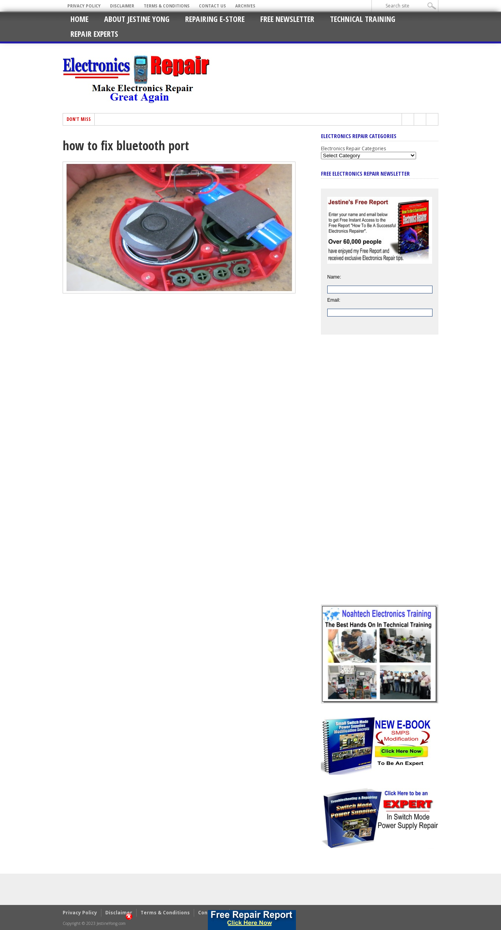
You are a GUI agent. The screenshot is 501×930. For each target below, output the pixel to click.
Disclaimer (122, 6)
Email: (333, 300)
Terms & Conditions (166, 6)
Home (79, 19)
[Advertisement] (379, 475)
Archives (245, 6)
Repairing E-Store (215, 19)
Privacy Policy (84, 6)
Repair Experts (94, 34)
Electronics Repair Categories (353, 148)
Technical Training (362, 19)
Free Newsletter (287, 19)
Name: (334, 277)
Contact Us (212, 6)
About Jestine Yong (136, 19)
